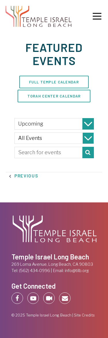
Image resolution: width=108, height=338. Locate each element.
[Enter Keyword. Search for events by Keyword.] (54, 152)
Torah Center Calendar (54, 96)
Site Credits (84, 315)
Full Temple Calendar (54, 82)
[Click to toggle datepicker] (54, 124)
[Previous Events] (26, 175)
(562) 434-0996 (34, 270)
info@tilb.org (77, 270)
